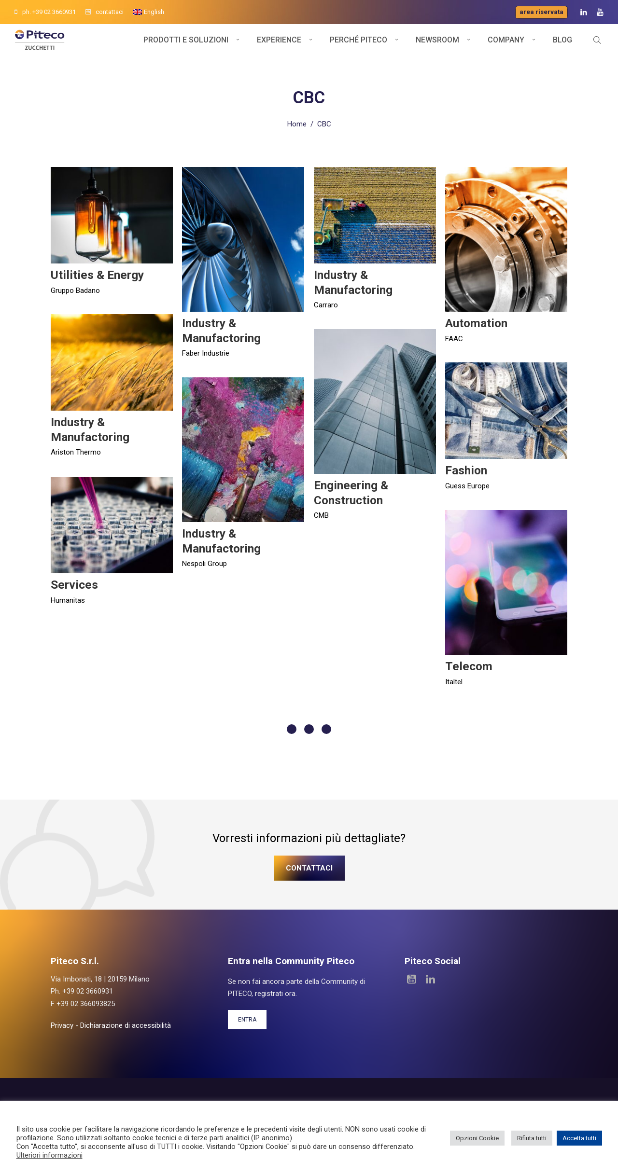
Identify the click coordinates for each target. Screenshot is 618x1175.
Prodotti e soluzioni (185, 47)
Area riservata (541, 11)
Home (297, 121)
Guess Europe (467, 483)
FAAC (454, 336)
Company (506, 47)
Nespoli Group (204, 560)
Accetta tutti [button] (579, 1138)
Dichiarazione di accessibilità (125, 1022)
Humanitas (68, 597)
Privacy (62, 1022)
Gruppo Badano (75, 287)
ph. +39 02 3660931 (45, 11)
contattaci (104, 11)
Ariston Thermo (76, 449)
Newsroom (437, 47)
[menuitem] (148, 12)
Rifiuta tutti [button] (532, 1138)
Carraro (326, 302)
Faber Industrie (205, 350)
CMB (321, 512)
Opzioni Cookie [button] (477, 1138)
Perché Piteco (358, 47)
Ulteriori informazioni (49, 1155)
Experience (279, 47)
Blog (562, 47)
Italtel (454, 679)
